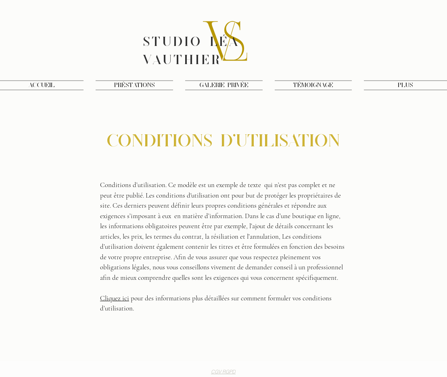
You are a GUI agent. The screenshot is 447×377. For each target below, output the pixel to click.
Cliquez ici (114, 298)
